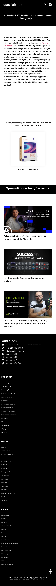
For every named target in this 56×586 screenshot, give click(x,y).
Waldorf (3, 497)
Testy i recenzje (6, 526)
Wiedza (3, 519)
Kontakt (3, 533)
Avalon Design (6, 451)
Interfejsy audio (6, 386)
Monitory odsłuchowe (8, 404)
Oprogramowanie (7, 407)
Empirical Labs (6, 461)
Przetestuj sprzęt (6, 547)
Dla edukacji (5, 557)
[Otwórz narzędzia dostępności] (50, 572)
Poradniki (4, 522)
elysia (3, 458)
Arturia (3, 447)
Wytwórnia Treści (38, 579)
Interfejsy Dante (6, 390)
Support (4, 529)
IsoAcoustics (5, 475)
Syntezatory (5, 425)
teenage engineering (8, 493)
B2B (2, 561)
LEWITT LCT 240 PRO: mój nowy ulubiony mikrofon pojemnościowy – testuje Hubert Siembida (25, 323)
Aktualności (5, 515)
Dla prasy (4, 554)
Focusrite (4, 468)
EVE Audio (4, 465)
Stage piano (5, 429)
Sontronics (4, 486)
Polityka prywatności (8, 564)
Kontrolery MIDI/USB (8, 393)
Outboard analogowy (8, 411)
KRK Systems (5, 479)
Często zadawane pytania (9, 543)
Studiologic (4, 490)
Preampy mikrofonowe (8, 415)
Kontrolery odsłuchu (7, 397)
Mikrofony (4, 400)
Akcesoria (4, 432)
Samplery (4, 418)
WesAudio (4, 500)
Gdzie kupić (5, 540)
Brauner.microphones (8, 454)
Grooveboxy (5, 383)
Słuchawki (4, 422)
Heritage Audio (6, 472)
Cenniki (3, 536)
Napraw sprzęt (6, 550)
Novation (4, 482)
